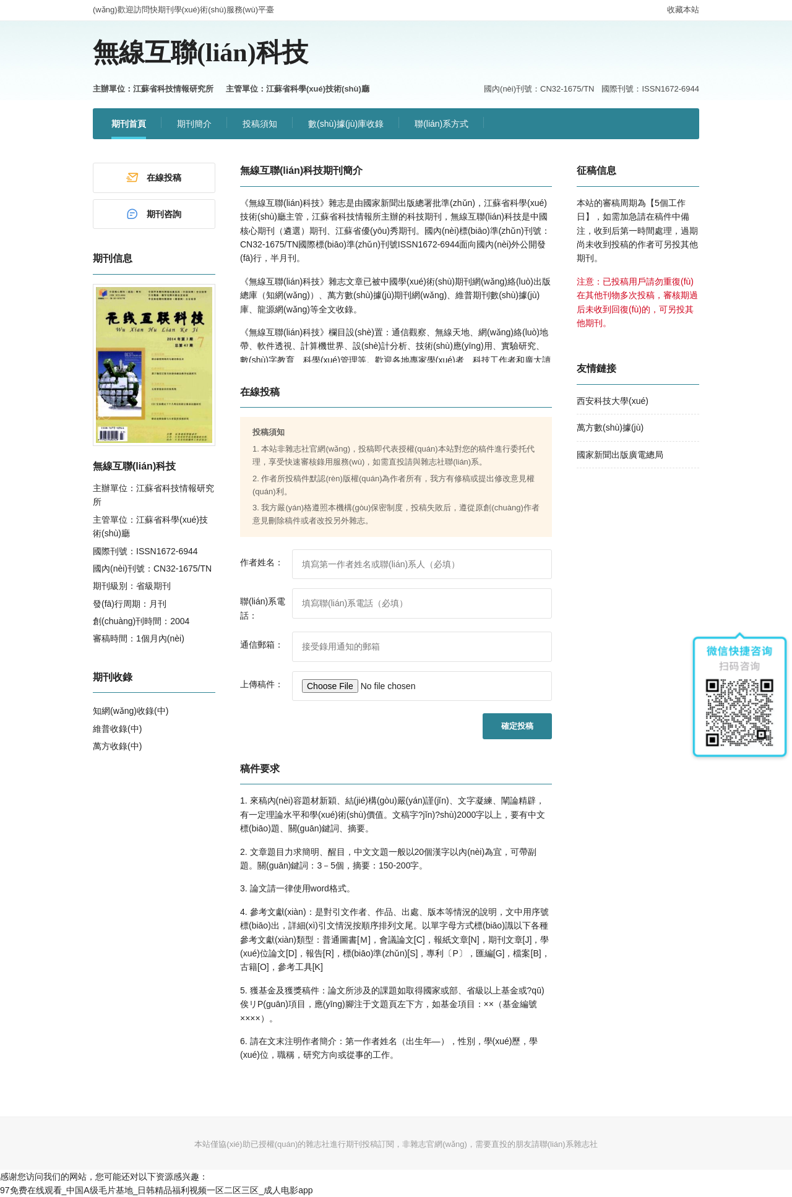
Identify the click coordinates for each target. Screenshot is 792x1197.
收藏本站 (683, 9)
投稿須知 (260, 124)
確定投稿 (517, 726)
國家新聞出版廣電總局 (620, 455)
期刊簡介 (194, 124)
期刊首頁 (128, 124)
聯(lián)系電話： (262, 608)
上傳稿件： (261, 684)
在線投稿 (153, 177)
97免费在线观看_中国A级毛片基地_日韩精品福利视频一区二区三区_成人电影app (156, 1190)
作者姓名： (261, 562)
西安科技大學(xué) (612, 401)
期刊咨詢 (153, 214)
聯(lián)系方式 (441, 124)
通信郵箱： (261, 645)
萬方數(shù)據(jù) (610, 427)
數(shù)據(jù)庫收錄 (346, 124)
